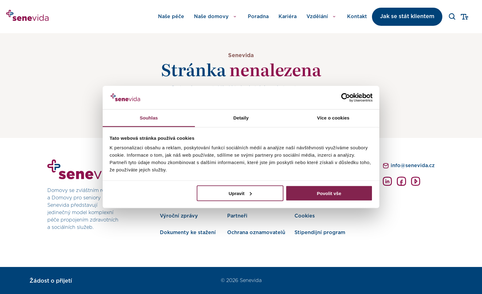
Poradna (258, 16)
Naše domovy (211, 16)
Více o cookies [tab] (333, 117)
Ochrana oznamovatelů (256, 232)
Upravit (240, 193)
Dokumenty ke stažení (188, 232)
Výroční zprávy (179, 216)
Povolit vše (329, 193)
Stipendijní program (319, 232)
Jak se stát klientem (407, 16)
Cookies (304, 216)
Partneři (237, 216)
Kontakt (357, 16)
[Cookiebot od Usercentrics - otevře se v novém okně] (346, 97)
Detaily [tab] (241, 117)
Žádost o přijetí (51, 281)
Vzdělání (317, 16)
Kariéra (288, 16)
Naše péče (171, 16)
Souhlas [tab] (149, 117)
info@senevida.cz (413, 165)
